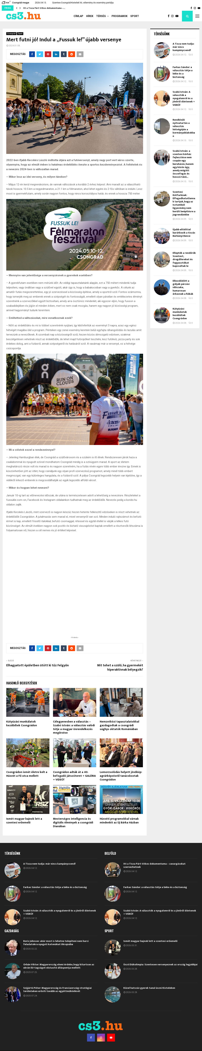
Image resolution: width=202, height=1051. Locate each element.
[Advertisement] (74, 632)
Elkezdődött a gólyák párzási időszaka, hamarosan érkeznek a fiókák (183, 287)
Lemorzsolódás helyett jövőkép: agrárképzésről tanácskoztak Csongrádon (121, 795)
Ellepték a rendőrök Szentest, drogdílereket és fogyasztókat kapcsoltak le (184, 259)
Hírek (89, 16)
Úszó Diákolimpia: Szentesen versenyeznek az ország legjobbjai (160, 984)
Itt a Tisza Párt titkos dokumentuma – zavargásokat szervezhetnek (154, 885)
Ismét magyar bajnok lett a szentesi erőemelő (24, 840)
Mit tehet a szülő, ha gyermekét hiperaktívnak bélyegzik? (120, 687)
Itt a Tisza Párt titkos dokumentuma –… (44, 8)
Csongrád (11, 34)
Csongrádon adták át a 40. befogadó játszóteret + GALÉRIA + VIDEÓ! (74, 795)
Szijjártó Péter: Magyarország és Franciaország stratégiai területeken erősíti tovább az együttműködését (57, 1009)
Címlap (78, 16)
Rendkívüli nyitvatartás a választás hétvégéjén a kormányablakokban (184, 128)
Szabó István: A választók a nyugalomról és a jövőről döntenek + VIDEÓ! (184, 98)
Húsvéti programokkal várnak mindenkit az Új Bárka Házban (119, 840)
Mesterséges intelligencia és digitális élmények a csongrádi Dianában (73, 842)
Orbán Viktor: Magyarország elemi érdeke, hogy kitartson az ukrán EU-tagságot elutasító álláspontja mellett (58, 985)
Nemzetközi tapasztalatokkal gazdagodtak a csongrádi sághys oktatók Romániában (119, 745)
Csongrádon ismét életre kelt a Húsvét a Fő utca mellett (26, 793)
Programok (120, 16)
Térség (101, 16)
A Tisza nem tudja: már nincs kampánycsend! (183, 47)
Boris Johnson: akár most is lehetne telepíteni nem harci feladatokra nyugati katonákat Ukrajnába (56, 962)
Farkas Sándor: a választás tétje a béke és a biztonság (183, 72)
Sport (134, 16)
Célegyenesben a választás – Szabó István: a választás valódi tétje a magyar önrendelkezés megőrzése (74, 747)
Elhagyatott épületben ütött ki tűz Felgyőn (37, 685)
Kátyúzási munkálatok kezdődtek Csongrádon (21, 743)
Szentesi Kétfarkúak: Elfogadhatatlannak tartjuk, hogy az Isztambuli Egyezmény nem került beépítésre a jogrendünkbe (184, 203)
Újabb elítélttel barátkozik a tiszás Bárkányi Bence (184, 232)
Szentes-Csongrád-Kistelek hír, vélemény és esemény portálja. (83, 2)
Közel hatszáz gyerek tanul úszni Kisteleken (149, 1007)
